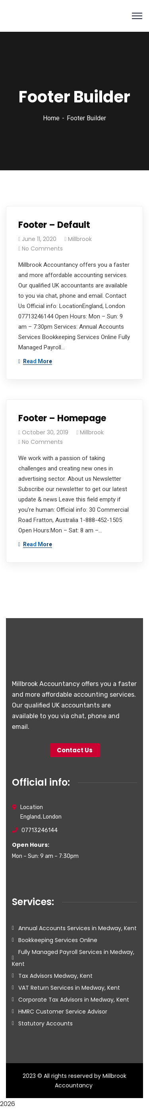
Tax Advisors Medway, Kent (55, 976)
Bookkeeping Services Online (57, 940)
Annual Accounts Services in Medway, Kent (77, 928)
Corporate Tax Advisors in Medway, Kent (73, 1000)
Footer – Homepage (62, 418)
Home (51, 118)
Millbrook (80, 239)
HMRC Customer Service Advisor (62, 1012)
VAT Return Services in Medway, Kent (69, 988)
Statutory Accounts (45, 1023)
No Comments (42, 248)
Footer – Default (54, 225)
